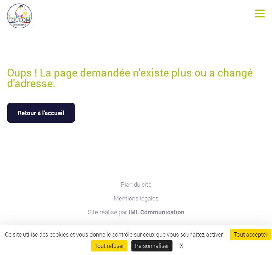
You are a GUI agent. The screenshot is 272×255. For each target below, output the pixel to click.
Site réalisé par (136, 212)
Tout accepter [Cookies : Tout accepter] (250, 234)
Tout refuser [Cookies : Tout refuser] (109, 245)
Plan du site (136, 184)
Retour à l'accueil (41, 113)
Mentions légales (136, 198)
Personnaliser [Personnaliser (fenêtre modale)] (152, 245)
